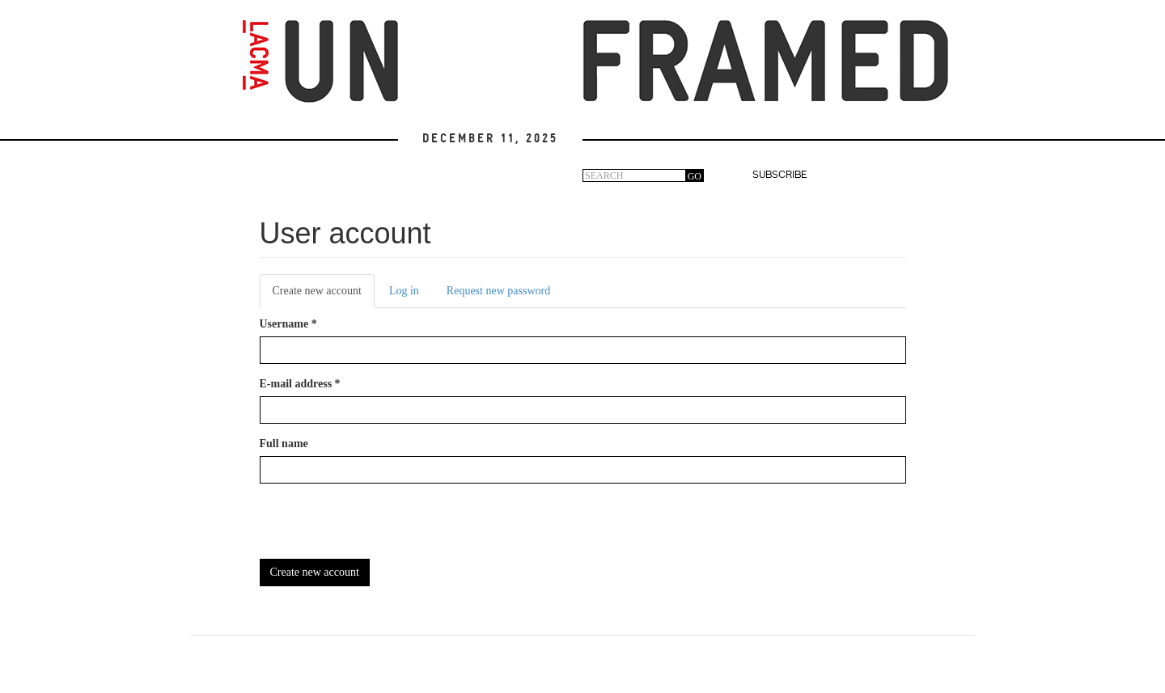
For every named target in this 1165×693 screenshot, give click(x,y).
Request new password (498, 291)
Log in (404, 291)
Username (288, 324)
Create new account (324, 295)
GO (694, 176)
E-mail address (300, 384)
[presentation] (383, 527)
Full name (284, 443)
